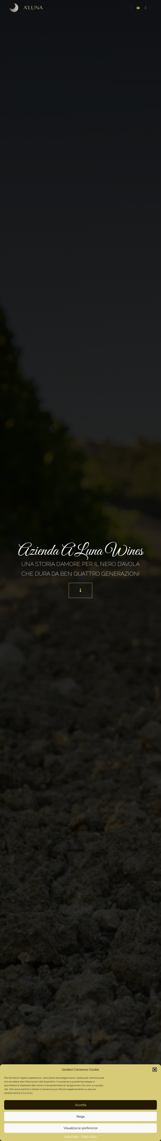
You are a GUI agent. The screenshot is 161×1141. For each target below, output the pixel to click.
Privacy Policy (89, 1136)
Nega (80, 1116)
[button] (155, 1069)
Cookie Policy (71, 1136)
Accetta (80, 1105)
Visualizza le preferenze (81, 1128)
